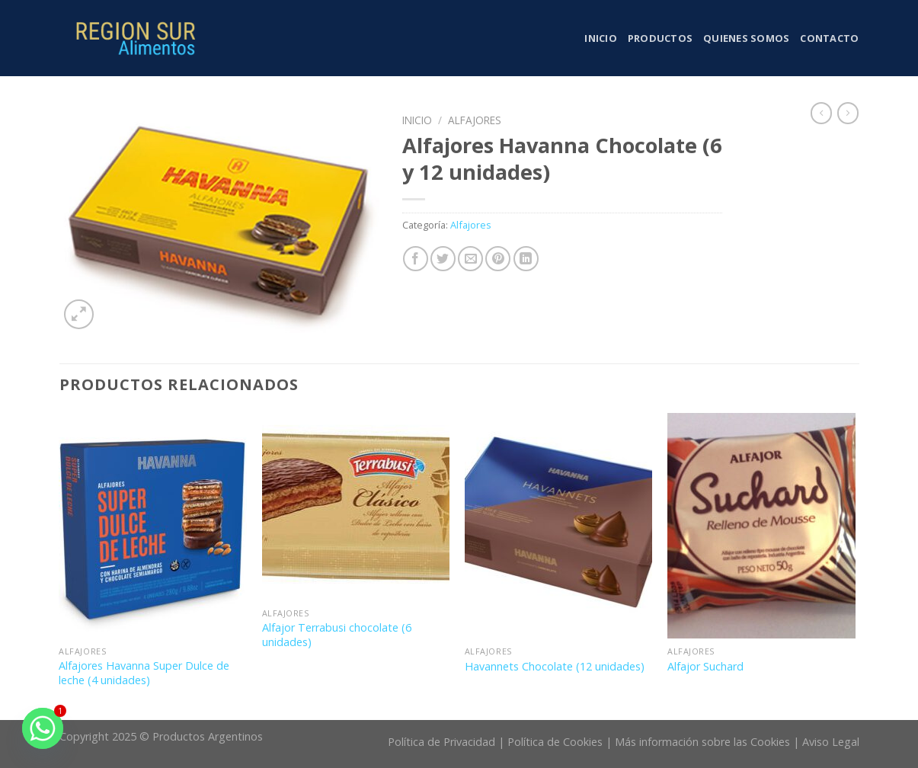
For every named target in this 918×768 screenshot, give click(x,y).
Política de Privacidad (441, 741)
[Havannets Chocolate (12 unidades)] (559, 525)
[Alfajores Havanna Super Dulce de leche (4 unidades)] (153, 525)
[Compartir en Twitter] (443, 258)
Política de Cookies (555, 741)
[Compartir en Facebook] (415, 258)
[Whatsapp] (42, 728)
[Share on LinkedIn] (526, 258)
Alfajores (474, 120)
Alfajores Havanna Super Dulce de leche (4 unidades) (144, 673)
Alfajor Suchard (705, 667)
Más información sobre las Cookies (702, 741)
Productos (660, 38)
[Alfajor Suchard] (761, 525)
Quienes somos (746, 38)
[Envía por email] (470, 258)
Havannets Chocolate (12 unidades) (555, 667)
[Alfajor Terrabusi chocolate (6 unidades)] (356, 506)
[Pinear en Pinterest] (497, 258)
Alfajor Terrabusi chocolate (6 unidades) (336, 635)
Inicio (600, 38)
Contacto (829, 38)
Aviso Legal (830, 741)
